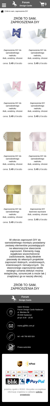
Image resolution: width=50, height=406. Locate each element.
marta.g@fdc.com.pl (25, 326)
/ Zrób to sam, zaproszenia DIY (16, 11)
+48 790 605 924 (28, 336)
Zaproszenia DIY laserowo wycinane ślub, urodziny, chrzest (37, 211)
